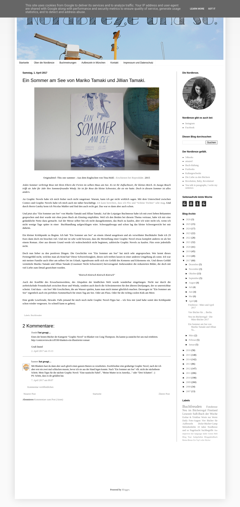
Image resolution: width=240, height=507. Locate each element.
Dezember (194, 264)
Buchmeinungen (67, 62)
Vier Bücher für (210, 420)
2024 (188, 228)
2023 (188, 233)
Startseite (24, 62)
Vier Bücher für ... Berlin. (200, 312)
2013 (188, 364)
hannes (34, 361)
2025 (188, 224)
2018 (188, 256)
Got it (211, 8)
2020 (188, 247)
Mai (191, 296)
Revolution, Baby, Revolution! (199, 181)
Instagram (190, 123)
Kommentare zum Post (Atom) (48, 399)
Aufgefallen (198, 437)
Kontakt (114, 62)
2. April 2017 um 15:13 (42, 351)
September (194, 278)
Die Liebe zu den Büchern (197, 177)
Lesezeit (187, 413)
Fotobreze (212, 406)
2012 (188, 368)
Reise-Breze (187, 440)
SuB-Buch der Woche (205, 413)
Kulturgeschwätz (193, 173)
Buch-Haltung (192, 165)
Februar (193, 340)
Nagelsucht (195, 430)
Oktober (193, 273)
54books (189, 157)
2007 (188, 391)
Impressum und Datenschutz (138, 62)
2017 (188, 260)
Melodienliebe (189, 427)
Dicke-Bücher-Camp (208, 423)
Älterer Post (164, 394)
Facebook (190, 127)
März (191, 335)
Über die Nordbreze (44, 62)
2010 (188, 377)
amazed (189, 161)
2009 (188, 382)
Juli (191, 287)
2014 (188, 359)
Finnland (212, 410)
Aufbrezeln (187, 423)
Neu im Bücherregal (194, 410)
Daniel (34, 332)
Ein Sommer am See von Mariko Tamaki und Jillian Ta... (202, 327)
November (194, 269)
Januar (192, 344)
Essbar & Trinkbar (191, 417)
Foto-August (195, 420)
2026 (188, 219)
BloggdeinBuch (211, 437)
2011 (188, 373)
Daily (185, 420)
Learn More (197, 8)
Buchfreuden (36, 315)
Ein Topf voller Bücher (201, 440)
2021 (188, 242)
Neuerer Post (30, 394)
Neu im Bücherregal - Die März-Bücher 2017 (200, 318)
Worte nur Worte (209, 417)
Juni (191, 291)
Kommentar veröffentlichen (40, 387)
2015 (188, 355)
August (192, 282)
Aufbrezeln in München (93, 62)
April (191, 301)
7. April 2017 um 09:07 (42, 380)
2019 (188, 251)
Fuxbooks (190, 169)
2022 (188, 237)
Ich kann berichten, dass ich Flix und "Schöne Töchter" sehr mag (131, 202)
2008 (188, 386)
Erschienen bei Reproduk (129, 177)
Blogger (125, 489)
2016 (188, 350)
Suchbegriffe (207, 430)
